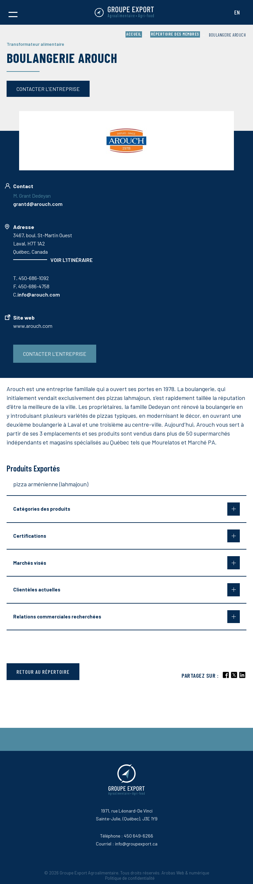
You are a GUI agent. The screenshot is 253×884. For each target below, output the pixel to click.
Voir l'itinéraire (71, 260)
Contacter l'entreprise (48, 89)
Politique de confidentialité (130, 878)
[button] (13, 12)
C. (36, 294)
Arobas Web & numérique (185, 872)
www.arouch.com (32, 326)
